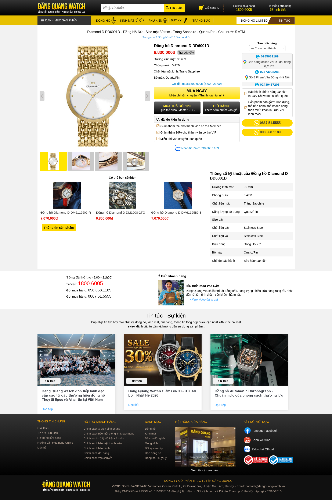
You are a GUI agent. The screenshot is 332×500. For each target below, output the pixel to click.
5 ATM (248, 195)
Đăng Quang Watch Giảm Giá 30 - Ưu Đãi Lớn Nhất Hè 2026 (162, 393)
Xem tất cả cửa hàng (205, 470)
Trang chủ (148, 37)
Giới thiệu (43, 427)
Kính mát (150, 433)
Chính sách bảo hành (97, 448)
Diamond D (183, 37)
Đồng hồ (150, 428)
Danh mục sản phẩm (59, 20)
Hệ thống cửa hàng (49, 437)
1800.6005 (196, 83)
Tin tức (50, 380)
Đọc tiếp (48, 409)
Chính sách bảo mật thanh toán (103, 443)
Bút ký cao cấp (154, 448)
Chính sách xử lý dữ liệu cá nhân (104, 438)
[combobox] (267, 48)
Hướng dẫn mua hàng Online (55, 442)
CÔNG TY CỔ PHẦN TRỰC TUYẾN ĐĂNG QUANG (198, 480)
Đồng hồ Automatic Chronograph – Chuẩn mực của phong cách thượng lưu (249, 393)
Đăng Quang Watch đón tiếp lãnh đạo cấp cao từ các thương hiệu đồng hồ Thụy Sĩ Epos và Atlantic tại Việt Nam (73, 395)
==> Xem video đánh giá (202, 299)
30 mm (248, 186)
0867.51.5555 (99, 296)
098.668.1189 (99, 290)
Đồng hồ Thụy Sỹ (156, 457)
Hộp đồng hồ (153, 452)
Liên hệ (41, 447)
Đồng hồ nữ (165, 37)
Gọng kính (151, 443)
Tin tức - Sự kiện (166, 315)
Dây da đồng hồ (155, 438)
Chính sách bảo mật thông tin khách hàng (109, 433)
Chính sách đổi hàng (96, 452)
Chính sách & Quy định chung (102, 428)
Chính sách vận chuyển (98, 457)
